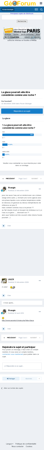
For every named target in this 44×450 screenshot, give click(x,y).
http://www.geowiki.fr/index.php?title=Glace (18, 320)
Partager (11, 378)
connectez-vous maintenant (12, 354)
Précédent (10, 178)
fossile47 (8, 101)
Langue (9, 444)
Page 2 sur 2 (23, 178)
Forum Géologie (26, 103)
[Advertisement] (22, 65)
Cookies (29, 446)
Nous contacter (18, 446)
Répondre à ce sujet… (14, 366)
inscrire (30, 163)
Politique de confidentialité (25, 444)
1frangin (11, 187)
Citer (9, 226)
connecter (17, 163)
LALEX (11, 279)
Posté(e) (18, 190)
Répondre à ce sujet (22, 111)
